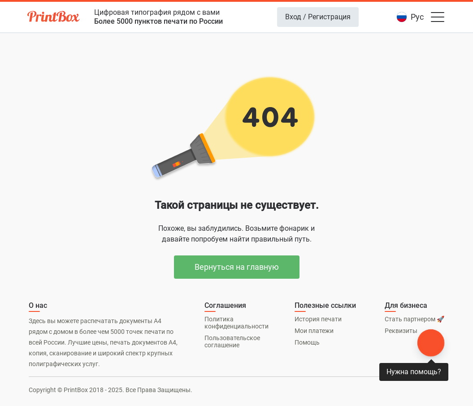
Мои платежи (314, 330)
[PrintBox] (54, 18)
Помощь (307, 342)
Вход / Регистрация (318, 17)
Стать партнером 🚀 (414, 319)
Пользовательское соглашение (232, 341)
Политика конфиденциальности (236, 322)
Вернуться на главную (237, 267)
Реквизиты (401, 330)
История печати (318, 319)
